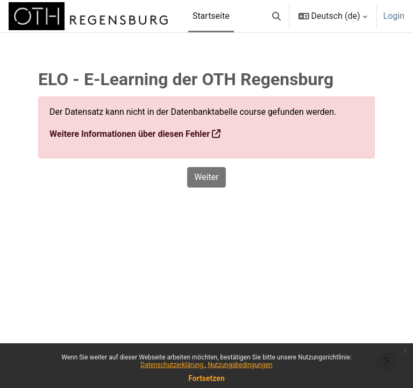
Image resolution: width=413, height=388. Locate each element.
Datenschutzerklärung (172, 365)
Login (393, 16)
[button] (276, 16)
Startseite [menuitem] (211, 16)
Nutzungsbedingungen (240, 365)
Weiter (206, 177)
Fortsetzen (206, 378)
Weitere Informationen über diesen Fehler (129, 134)
